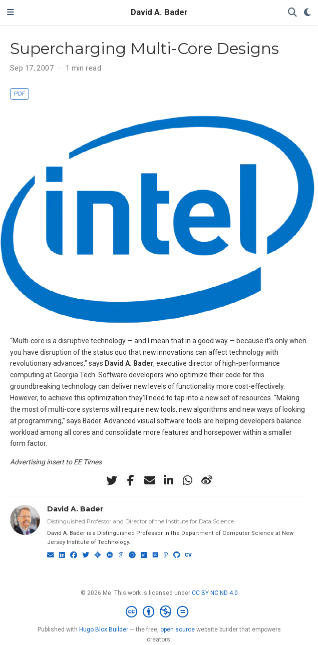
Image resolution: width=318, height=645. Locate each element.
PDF (19, 94)
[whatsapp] (187, 480)
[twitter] (111, 480)
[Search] (292, 13)
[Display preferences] (307, 13)
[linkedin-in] (168, 480)
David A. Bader (159, 12)
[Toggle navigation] (10, 13)
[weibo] (206, 480)
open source (177, 629)
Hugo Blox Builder (103, 629)
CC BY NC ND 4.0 (215, 592)
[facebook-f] (130, 480)
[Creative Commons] (159, 611)
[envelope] (149, 480)
